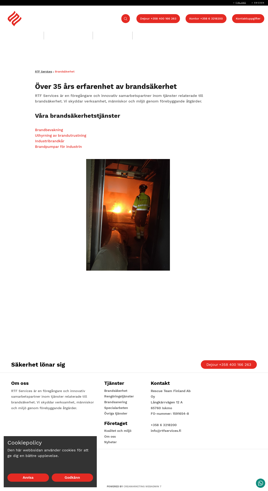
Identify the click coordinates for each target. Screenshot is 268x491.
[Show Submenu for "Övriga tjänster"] (168, 33)
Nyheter (110, 442)
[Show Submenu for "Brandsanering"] (127, 33)
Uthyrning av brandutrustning (61, 137)
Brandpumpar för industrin (59, 148)
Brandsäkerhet (20, 35)
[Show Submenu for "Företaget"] (235, 33)
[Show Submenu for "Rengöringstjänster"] (87, 33)
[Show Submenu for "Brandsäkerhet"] (38, 33)
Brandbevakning (49, 131)
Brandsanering (110, 35)
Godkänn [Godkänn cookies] (72, 477)
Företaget (223, 35)
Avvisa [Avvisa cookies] (28, 477)
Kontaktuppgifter (248, 18)
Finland (241, 3)
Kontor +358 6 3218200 (206, 18)
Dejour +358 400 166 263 (158, 18)
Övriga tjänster (150, 35)
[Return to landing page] (44, 19)
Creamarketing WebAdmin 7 (142, 486)
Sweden (259, 3)
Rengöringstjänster (65, 35)
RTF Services (43, 73)
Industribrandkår (50, 143)
